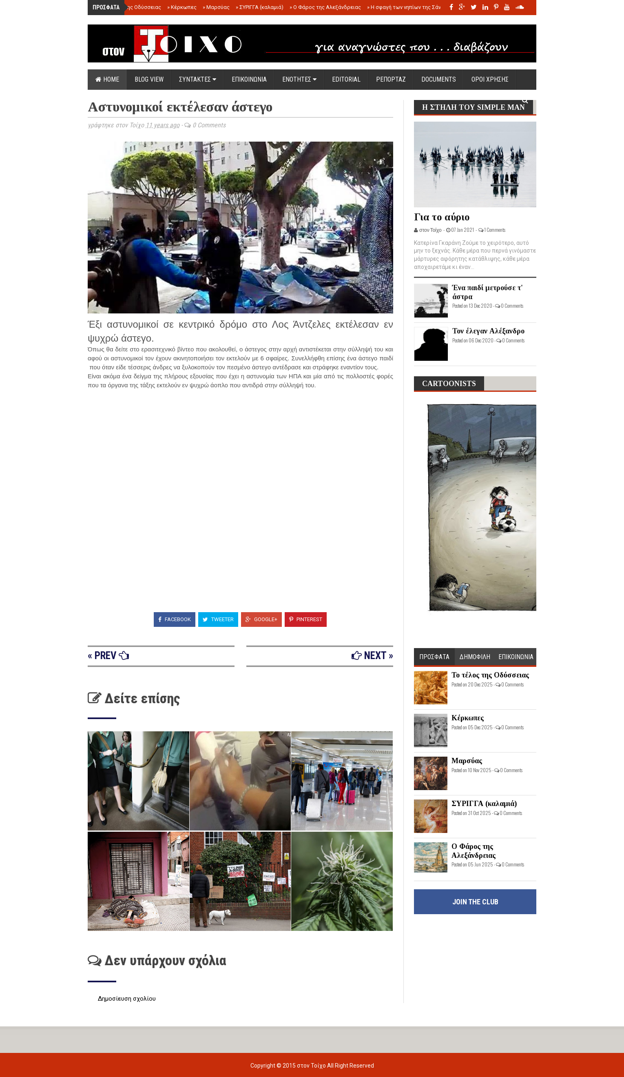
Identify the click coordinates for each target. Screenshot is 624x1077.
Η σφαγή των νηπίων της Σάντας (408, 7)
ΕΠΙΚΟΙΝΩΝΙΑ (249, 79)
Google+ (261, 619)
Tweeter (218, 619)
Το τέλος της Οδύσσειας (129, 7)
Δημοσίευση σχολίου (127, 998)
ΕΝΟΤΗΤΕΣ (299, 79)
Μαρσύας (216, 7)
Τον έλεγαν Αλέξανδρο (488, 331)
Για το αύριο (442, 216)
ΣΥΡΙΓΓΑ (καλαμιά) (259, 7)
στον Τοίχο (312, 1065)
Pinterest (305, 619)
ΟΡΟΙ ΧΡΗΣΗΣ (490, 79)
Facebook (174, 619)
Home (107, 79)
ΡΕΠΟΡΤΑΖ (391, 79)
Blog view (149, 79)
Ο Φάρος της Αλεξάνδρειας (325, 7)
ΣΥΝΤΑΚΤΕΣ (197, 79)
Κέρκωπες (182, 7)
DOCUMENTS (438, 79)
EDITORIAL (346, 79)
